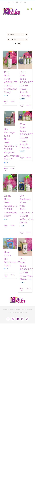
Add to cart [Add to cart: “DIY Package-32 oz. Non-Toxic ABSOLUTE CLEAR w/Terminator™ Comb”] (22, 232)
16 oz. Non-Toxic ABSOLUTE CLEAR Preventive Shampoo (26, 269)
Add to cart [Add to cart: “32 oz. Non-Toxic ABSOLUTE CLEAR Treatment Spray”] (6, 226)
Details (13, 101)
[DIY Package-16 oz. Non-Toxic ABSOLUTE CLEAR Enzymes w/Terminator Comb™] (10, 118)
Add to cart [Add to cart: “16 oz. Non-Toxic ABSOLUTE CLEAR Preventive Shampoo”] (22, 289)
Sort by (11, 34)
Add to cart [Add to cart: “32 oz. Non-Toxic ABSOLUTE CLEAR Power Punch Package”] (22, 157)
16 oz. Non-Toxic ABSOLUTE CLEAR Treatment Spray (10, 82)
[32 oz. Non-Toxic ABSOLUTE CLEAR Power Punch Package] (25, 116)
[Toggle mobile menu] (31, 9)
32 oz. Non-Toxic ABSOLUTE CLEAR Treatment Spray (10, 205)
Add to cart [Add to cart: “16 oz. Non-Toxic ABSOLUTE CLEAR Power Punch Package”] (22, 105)
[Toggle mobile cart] (28, 9)
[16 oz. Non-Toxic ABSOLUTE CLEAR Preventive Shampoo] (25, 247)
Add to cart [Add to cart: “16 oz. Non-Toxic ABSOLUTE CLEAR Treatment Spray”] (6, 102)
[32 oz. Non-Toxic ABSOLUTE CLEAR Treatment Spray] (10, 183)
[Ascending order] (26, 34)
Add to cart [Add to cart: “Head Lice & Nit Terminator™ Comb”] (6, 275)
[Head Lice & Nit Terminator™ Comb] (10, 243)
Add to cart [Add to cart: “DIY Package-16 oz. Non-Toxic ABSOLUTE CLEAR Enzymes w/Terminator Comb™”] (6, 169)
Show (12, 39)
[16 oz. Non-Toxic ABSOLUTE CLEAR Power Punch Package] (25, 60)
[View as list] (19, 43)
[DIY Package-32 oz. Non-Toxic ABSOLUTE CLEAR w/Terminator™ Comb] (25, 183)
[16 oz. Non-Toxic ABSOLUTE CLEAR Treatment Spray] (10, 60)
